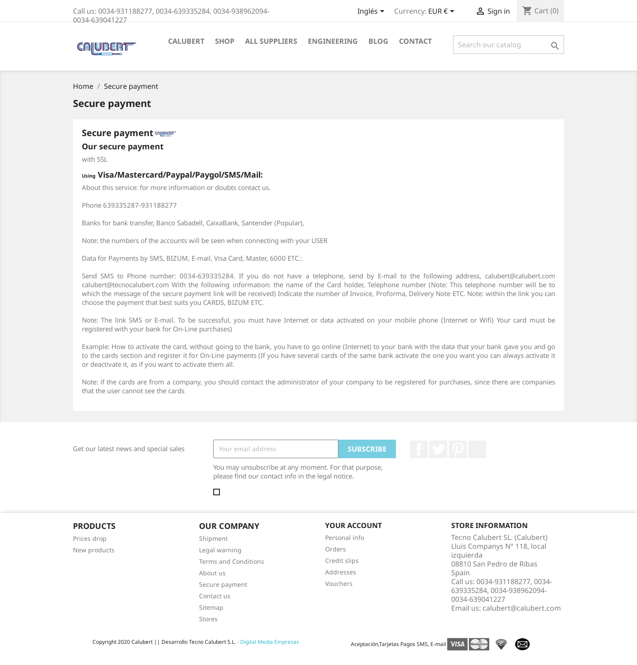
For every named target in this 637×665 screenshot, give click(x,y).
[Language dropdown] (372, 12)
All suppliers (271, 41)
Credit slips (342, 560)
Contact (415, 41)
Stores (208, 619)
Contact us (214, 596)
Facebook (419, 449)
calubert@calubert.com (522, 608)
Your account (353, 525)
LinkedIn (477, 449)
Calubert (186, 41)
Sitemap (211, 607)
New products (94, 550)
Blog (378, 41)
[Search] (508, 44)
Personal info (344, 537)
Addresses (340, 572)
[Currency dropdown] (442, 12)
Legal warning (220, 550)
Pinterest (458, 449)
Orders (335, 549)
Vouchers (339, 583)
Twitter (438, 449)
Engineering (333, 41)
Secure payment (223, 584)
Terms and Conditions (231, 561)
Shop (224, 41)
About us (212, 573)
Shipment (213, 538)
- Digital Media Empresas (267, 642)
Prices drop (90, 538)
